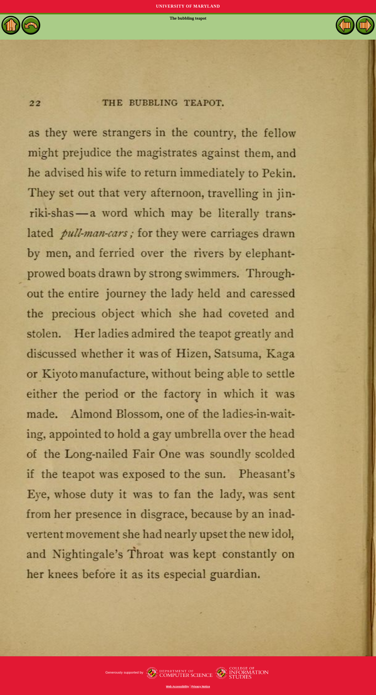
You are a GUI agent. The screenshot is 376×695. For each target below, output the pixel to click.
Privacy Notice (200, 686)
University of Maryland (188, 6)
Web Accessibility (177, 686)
